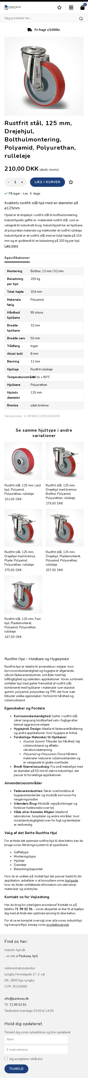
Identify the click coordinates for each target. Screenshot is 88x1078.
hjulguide (71, 881)
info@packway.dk (16, 999)
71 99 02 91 (18, 1005)
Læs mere (11, 246)
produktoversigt (57, 925)
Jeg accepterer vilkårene (25, 1059)
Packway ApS (28, 956)
